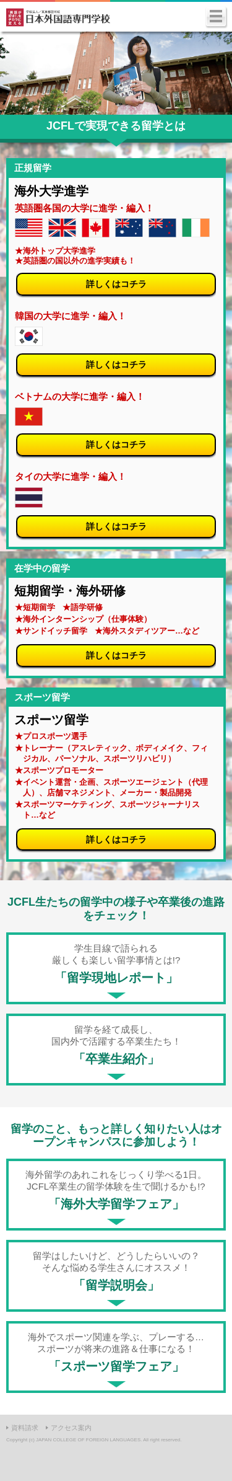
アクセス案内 (71, 1427)
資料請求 (24, 1427)
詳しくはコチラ (116, 284)
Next (216, 73)
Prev (16, 73)
